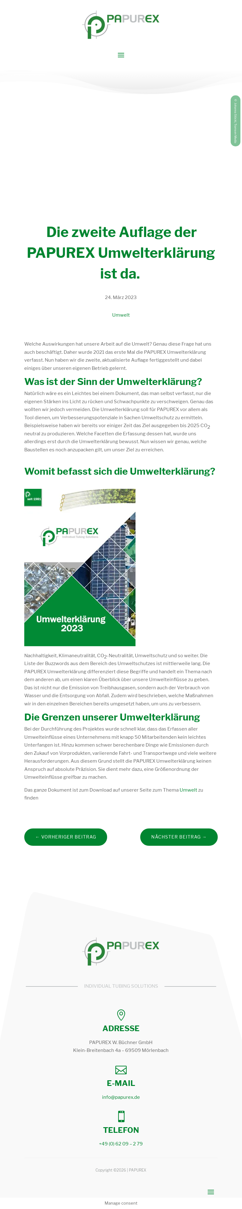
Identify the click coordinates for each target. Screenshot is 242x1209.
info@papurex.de (121, 1097)
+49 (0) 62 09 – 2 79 (121, 1144)
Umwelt (121, 315)
